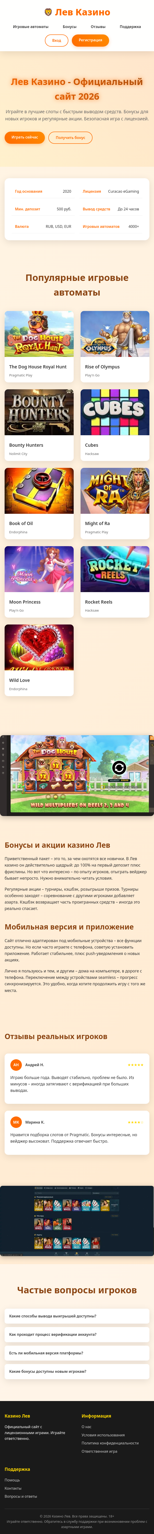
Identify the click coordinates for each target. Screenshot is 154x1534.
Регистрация (90, 39)
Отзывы (98, 26)
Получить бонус (70, 137)
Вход (56, 40)
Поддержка (130, 26)
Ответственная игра (99, 1451)
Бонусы (70, 26)
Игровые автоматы (30, 26)
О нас (87, 1426)
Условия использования (103, 1435)
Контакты (13, 1488)
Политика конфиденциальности (110, 1443)
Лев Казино (82, 12)
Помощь (12, 1480)
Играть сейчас (25, 137)
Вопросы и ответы (21, 1496)
